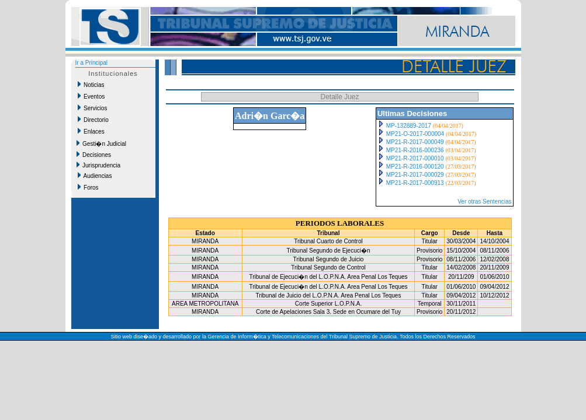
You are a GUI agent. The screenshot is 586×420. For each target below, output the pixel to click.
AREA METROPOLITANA (205, 303)
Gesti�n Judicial (102, 143)
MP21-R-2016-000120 (415, 166)
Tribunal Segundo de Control (328, 267)
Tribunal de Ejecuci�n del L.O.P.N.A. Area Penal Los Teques (328, 277)
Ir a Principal (91, 63)
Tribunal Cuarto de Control (328, 241)
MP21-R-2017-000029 (415, 175)
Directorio (93, 119)
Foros (88, 187)
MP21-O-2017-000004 (415, 134)
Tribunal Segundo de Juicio (328, 259)
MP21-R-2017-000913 (415, 183)
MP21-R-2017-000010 (415, 158)
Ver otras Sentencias (484, 201)
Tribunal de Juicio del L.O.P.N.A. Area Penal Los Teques (328, 295)
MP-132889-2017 (408, 126)
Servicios (93, 107)
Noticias (91, 84)
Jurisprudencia (99, 165)
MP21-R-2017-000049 (415, 142)
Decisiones (94, 154)
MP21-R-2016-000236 (415, 150)
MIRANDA (205, 241)
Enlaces (91, 131)
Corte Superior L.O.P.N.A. (328, 303)
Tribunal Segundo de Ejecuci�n (328, 250)
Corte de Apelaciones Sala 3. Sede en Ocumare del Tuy (328, 312)
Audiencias (95, 175)
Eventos (91, 96)
